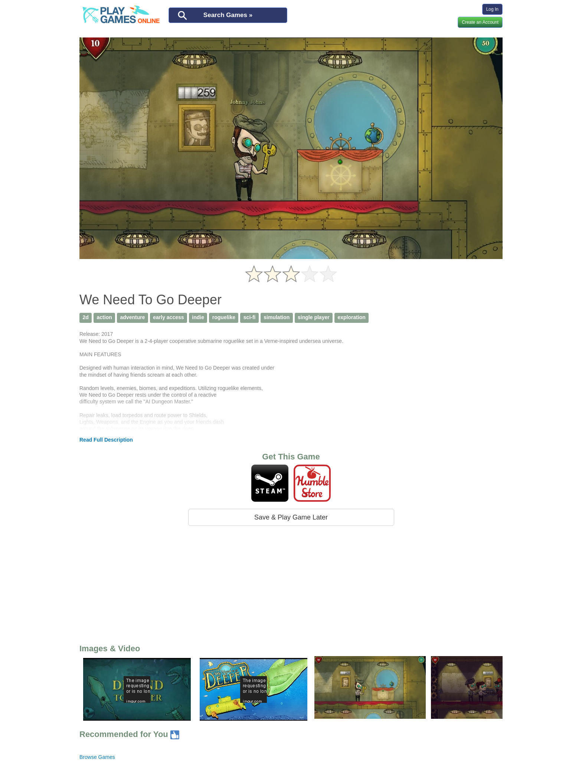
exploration (351, 317)
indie (198, 317)
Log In (492, 9)
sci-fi (249, 317)
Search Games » (227, 15)
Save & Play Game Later (291, 517)
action (104, 317)
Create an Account (480, 22)
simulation (277, 317)
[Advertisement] (291, 583)
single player (314, 317)
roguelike (223, 317)
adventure (132, 317)
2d (85, 317)
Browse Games (97, 757)
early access (168, 317)
